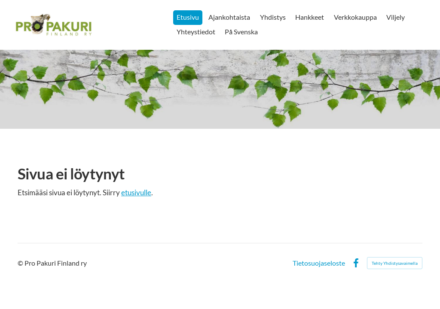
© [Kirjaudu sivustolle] (21, 263)
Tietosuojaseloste (319, 263)
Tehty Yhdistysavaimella (395, 263)
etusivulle (136, 192)
